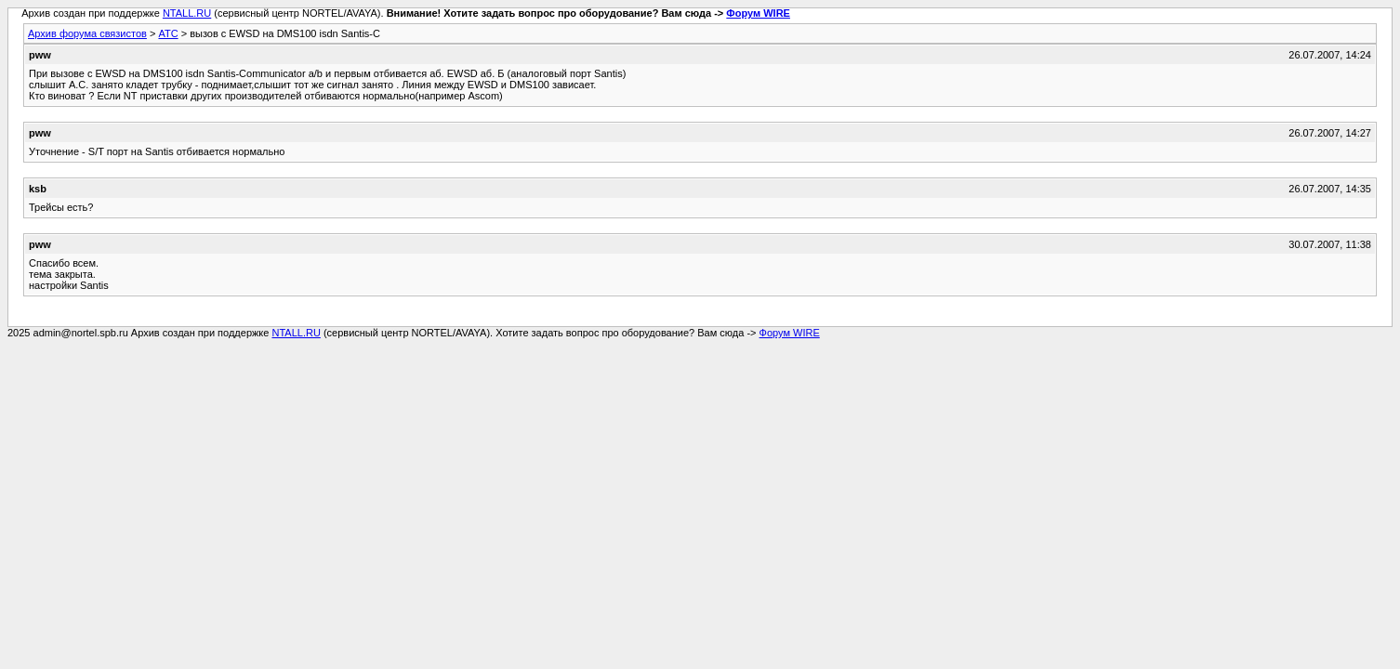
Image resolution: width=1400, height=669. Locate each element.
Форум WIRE (758, 13)
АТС (168, 33)
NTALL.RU (187, 13)
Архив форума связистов (87, 33)
